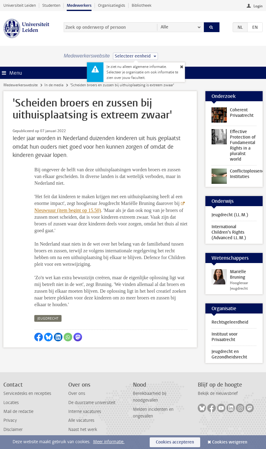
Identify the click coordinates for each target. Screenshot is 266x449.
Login (258, 6)
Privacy (10, 420)
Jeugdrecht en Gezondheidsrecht (229, 354)
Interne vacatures (84, 411)
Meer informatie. (109, 442)
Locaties (11, 403)
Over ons (76, 393)
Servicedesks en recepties (27, 393)
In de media (53, 85)
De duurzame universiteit (91, 403)
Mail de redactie (18, 411)
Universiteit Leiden (19, 5)
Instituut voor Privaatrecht (225, 337)
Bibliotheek (142, 5)
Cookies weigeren (229, 442)
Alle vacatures (81, 420)
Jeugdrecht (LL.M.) (230, 215)
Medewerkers (79, 5)
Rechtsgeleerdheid (230, 322)
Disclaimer (13, 429)
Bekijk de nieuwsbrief (218, 393)
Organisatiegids (111, 5)
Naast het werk (82, 429)
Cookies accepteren (175, 442)
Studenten (51, 5)
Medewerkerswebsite (20, 85)
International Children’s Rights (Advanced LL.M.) (229, 232)
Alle (164, 27)
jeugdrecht (47, 318)
